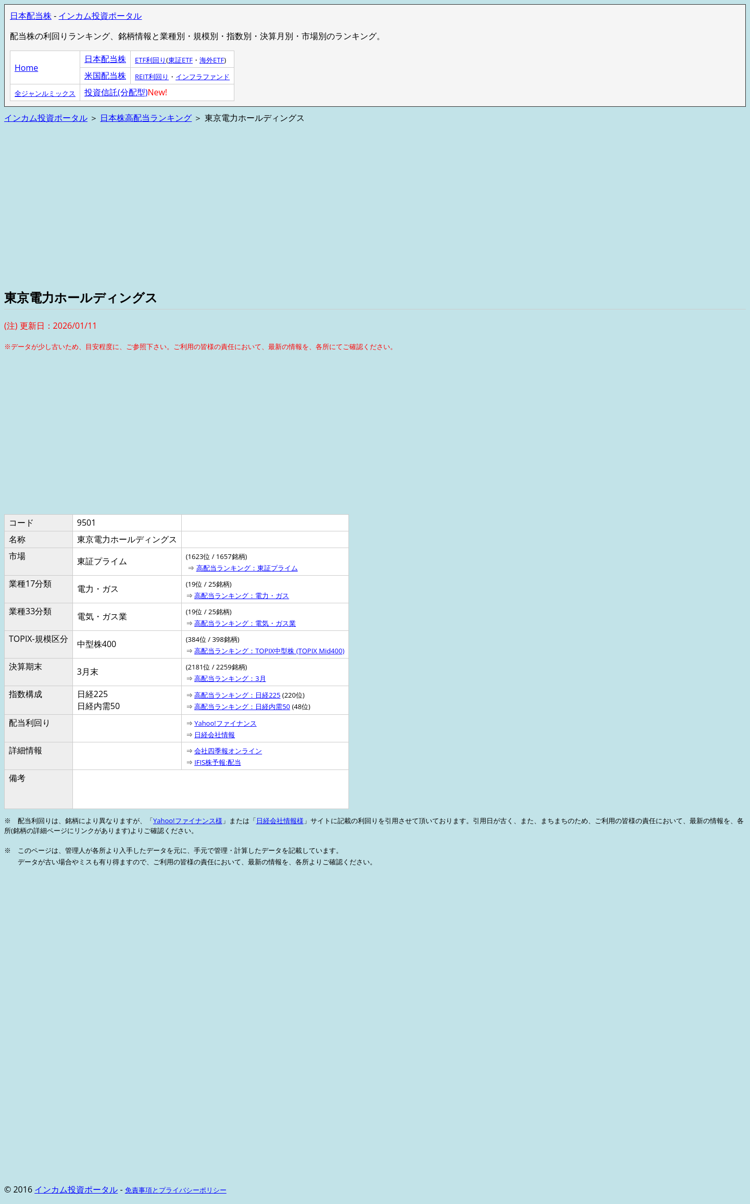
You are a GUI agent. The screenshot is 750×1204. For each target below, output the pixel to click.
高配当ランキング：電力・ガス (241, 595)
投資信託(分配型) (115, 92)
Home (26, 67)
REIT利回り (152, 76)
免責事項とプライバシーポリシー (176, 1190)
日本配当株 (31, 15)
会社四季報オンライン (228, 750)
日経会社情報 (214, 734)
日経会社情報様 (280, 820)
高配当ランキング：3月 (230, 678)
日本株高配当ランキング (146, 117)
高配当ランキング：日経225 (237, 695)
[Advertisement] (316, 205)
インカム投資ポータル (100, 15)
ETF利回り (150, 60)
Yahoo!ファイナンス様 (187, 820)
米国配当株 (105, 75)
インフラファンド (203, 76)
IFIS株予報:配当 (217, 762)
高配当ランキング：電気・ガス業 (245, 623)
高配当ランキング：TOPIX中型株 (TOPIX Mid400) (269, 650)
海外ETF (211, 60)
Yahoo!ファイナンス (225, 723)
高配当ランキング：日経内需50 (242, 706)
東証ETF (180, 60)
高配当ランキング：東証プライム (247, 568)
